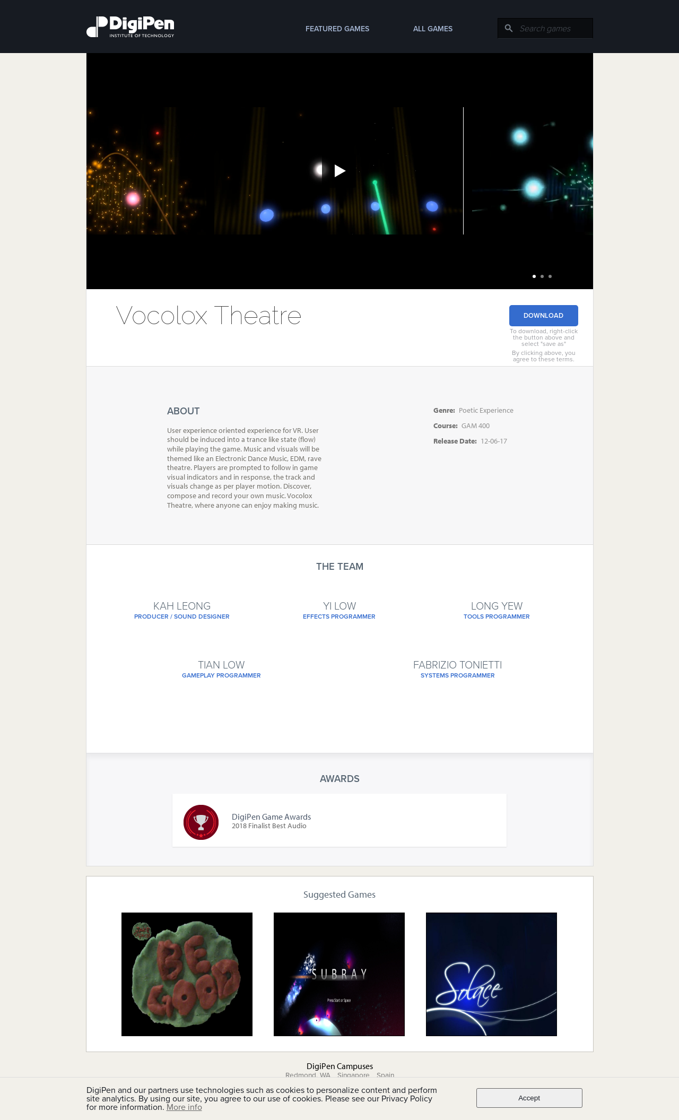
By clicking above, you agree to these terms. (544, 356)
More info (184, 1107)
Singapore (353, 1075)
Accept (529, 1098)
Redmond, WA (307, 1075)
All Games (432, 28)
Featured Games (337, 28)
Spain (385, 1075)
